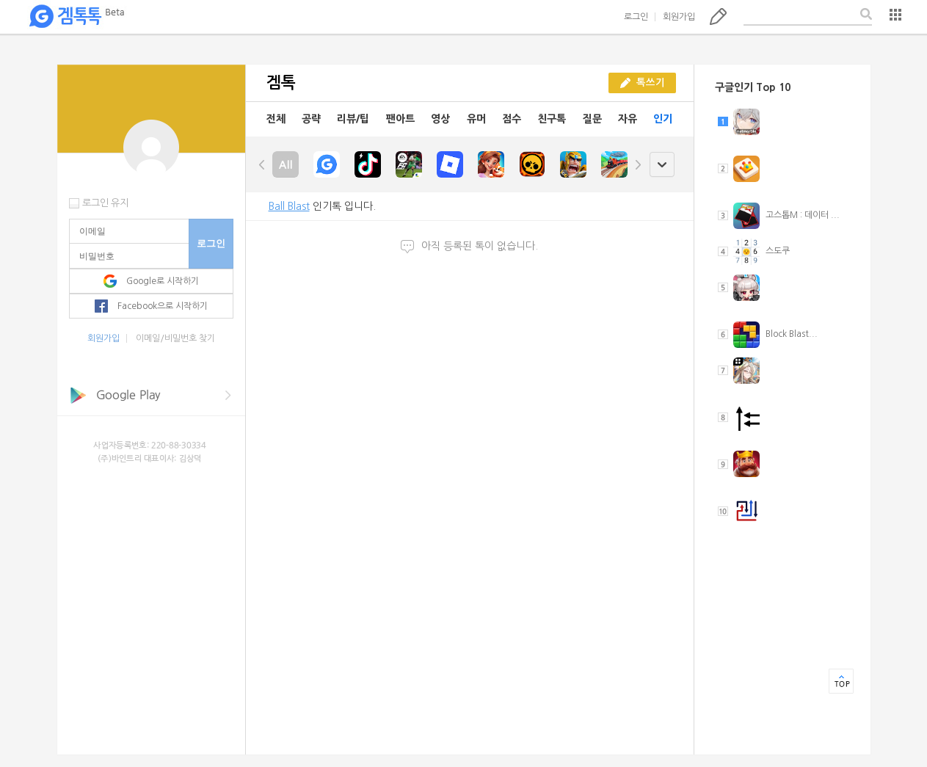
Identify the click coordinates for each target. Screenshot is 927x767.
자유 (627, 119)
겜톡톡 (76, 17)
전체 (276, 119)
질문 (592, 119)
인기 (662, 119)
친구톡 (551, 119)
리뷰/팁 (353, 119)
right (638, 164)
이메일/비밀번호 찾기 (175, 338)
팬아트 (400, 119)
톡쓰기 (718, 16)
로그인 (636, 16)
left (262, 164)
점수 (511, 119)
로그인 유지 (105, 203)
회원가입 (679, 16)
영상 (440, 119)
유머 (476, 119)
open (662, 165)
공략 (311, 119)
